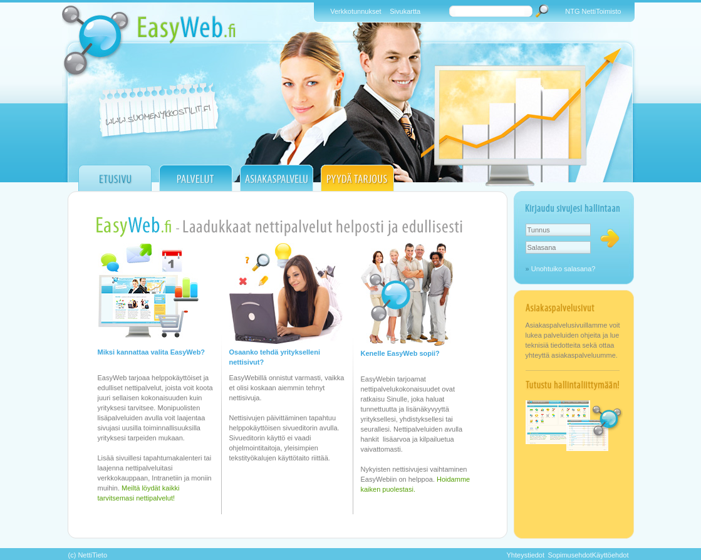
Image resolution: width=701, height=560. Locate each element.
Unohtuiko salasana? (563, 268)
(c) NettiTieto (88, 555)
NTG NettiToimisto (593, 11)
